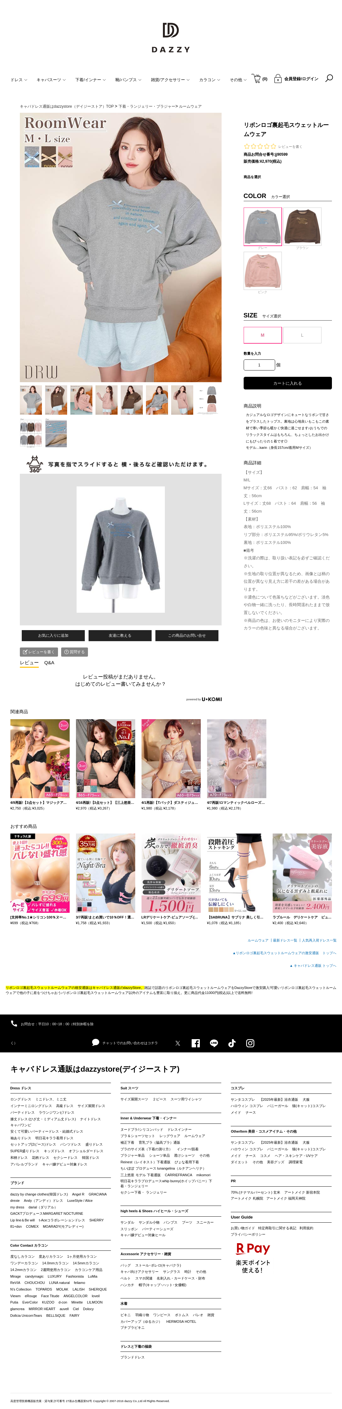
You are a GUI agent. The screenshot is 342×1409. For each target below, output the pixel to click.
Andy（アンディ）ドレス (43, 1200)
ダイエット (239, 1162)
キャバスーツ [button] (51, 79)
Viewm (15, 1296)
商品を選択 (252, 177)
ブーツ (187, 1222)
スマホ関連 (144, 1278)
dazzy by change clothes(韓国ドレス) (39, 1194)
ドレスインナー (179, 1129)
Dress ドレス (21, 1088)
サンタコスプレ (243, 1099)
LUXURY (55, 1276)
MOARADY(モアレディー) (63, 1226)
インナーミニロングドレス (31, 1106)
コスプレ (238, 1088)
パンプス (170, 1222)
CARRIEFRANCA (178, 1175)
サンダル (127, 1222)
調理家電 (296, 1162)
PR (233, 1181)
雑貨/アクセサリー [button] (170, 79)
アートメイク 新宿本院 (302, 1192)
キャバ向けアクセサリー (139, 1272)
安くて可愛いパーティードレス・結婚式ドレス (46, 1131)
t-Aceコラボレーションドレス (62, 1220)
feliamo (79, 1283)
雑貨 (210, 1315)
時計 (187, 1272)
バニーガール (277, 1106)
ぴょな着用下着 (187, 1162)
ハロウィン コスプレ (247, 1106)
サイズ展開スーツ (134, 1099)
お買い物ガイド (243, 1228)
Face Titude (50, 1296)
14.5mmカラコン (86, 1263)
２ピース (159, 1099)
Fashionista (75, 1276)
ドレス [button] (18, 79)
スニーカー (205, 1222)
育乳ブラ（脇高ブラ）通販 (159, 1142)
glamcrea (17, 1309)
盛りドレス (94, 1144)
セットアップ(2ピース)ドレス (33, 1144)
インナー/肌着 (188, 1149)
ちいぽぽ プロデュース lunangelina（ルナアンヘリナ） (163, 1168)
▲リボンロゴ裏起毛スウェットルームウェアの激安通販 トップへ (285, 953)
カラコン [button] (209, 79)
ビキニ (125, 1315)
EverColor (30, 1302)
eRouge (31, 1296)
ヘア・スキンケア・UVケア (296, 1156)
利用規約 (306, 1228)
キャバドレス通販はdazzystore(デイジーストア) (95, 1069)
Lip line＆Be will (22, 1220)
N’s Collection (21, 1289)
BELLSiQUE (56, 1315)
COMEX (32, 1226)
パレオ (198, 1315)
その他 (204, 1155)
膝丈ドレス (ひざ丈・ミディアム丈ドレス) (43, 1119)
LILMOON (95, 1302)
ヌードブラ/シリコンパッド (141, 1129)
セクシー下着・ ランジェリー (143, 1192)
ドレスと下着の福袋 (136, 1346)
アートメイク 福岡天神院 (285, 1198)
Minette (77, 1302)
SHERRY (97, 1220)
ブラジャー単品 (132, 1155)
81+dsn (16, 1226)
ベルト (125, 1278)
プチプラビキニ (132, 1327)
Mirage (15, 1276)
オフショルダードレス (86, 1151)
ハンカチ (127, 1285)
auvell (64, 1309)
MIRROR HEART (42, 1309)
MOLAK (62, 1289)
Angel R (78, 1194)
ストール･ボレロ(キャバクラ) (158, 1265)
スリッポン (129, 1229)
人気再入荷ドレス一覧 (319, 940)
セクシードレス (65, 1157)
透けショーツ (184, 1155)
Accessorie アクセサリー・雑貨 (145, 1254)
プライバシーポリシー (248, 1234)
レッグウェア (169, 1136)
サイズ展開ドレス (91, 1106)
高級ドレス (64, 1106)
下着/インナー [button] (90, 79)
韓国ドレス (90, 1157)
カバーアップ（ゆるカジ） (141, 1321)
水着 (123, 1303)
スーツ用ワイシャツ (186, 1099)
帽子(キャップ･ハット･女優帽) (162, 1285)
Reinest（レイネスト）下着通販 (145, 1162)
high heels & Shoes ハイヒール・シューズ (154, 1211)
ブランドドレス (132, 1357)
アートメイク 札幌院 (247, 1198)
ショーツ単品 (159, 1155)
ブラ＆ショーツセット (137, 1136)
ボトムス (182, 1315)
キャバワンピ (20, 1125)
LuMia (92, 1276)
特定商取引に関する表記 (277, 1228)
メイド (236, 1112)
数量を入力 (252, 353)
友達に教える (120, 635)
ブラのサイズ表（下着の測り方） (146, 1149)
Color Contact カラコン (29, 1245)
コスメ (265, 1156)
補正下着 (127, 1142)
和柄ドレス (19, 1157)
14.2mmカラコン (23, 1270)
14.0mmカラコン (55, 1263)
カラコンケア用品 (88, 1270)
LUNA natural (59, 1283)
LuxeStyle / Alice (80, 1200)
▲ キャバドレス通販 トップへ (313, 965)
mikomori (203, 1175)
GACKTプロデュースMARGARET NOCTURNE (46, 1213)
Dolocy (88, 1309)
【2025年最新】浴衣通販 (278, 1099)
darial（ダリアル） (43, 1207)
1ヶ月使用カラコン (82, 1256)
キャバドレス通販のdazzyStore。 (118, 988)
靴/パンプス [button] (128, 79)
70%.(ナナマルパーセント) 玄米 (255, 1192)
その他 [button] (238, 79)
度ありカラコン (51, 1256)
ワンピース (162, 1315)
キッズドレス (54, 1151)
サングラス (171, 1272)
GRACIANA (98, 1194)
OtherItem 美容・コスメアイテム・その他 (264, 1131)
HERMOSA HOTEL (181, 1321)
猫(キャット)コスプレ (309, 1106)
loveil (96, 1296)
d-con (63, 1302)
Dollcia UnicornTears (26, 1315)
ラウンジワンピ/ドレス (56, 1112)
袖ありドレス (20, 1138)
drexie (15, 1200)
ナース (251, 1112)
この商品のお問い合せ (187, 635)
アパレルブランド (24, 1164)
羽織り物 (142, 1315)
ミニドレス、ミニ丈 (51, 1099)
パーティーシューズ (157, 1229)
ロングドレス (20, 1099)
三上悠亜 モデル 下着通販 (140, 1175)
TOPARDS (44, 1289)
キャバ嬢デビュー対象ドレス (64, 1164)
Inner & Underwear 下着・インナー (148, 1118)
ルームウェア (194, 1136)
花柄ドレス (40, 1157)
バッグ (125, 1265)
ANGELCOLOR (75, 1296)
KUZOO (48, 1302)
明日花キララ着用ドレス (54, 1138)
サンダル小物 (149, 1222)
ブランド (17, 1183)
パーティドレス (22, 1112)
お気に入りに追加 (53, 635)
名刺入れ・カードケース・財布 (181, 1278)
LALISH (78, 1289)
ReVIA (15, 1283)
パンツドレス (70, 1144)
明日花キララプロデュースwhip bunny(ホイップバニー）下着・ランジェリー (166, 1183)
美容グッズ (275, 1162)
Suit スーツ (129, 1088)
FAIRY (75, 1315)
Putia (14, 1302)
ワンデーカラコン (24, 1263)
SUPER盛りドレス (25, 1151)
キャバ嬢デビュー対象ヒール (142, 1235)
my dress (17, 1207)
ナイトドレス (90, 1119)
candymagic (34, 1276)
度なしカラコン (22, 1256)
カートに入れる (287, 383)
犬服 (306, 1099)
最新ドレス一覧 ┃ (287, 940)
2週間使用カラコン (56, 1270)
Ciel (76, 1309)
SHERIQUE (98, 1289)
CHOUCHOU (35, 1283)
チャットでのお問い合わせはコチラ (125, 1043)
